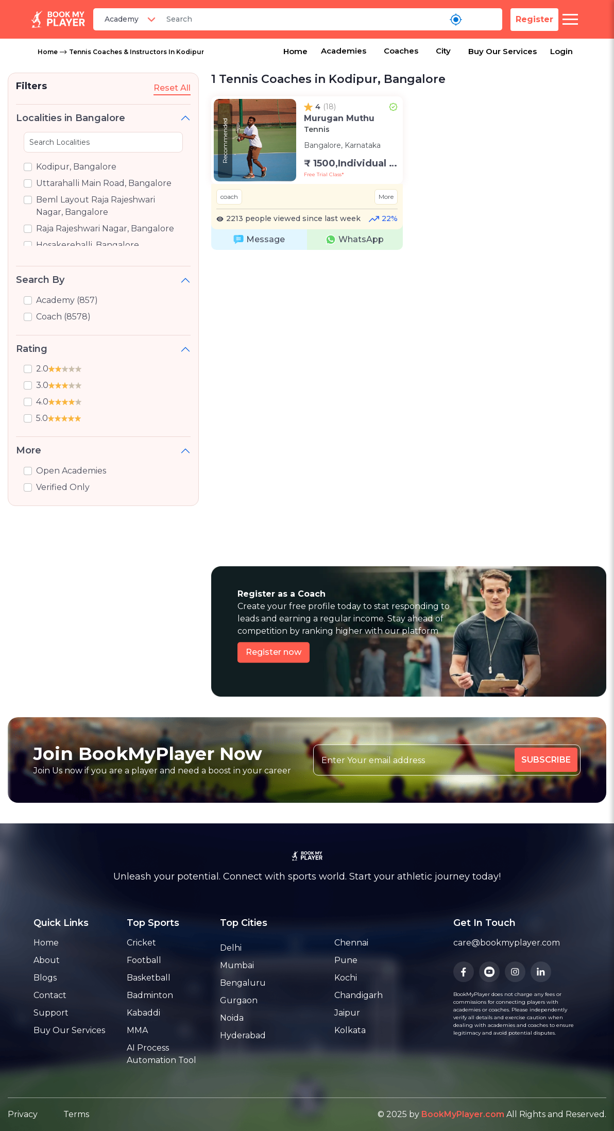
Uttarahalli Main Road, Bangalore (104, 183)
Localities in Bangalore (70, 118)
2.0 (58, 369)
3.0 (58, 385)
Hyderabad (243, 1035)
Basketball (148, 978)
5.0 (58, 418)
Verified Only (63, 487)
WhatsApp (355, 239)
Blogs (45, 978)
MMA (137, 1030)
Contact (49, 995)
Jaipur (347, 1013)
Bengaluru (243, 983)
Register (534, 19)
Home (48, 52)
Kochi (345, 978)
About (46, 960)
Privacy (23, 1114)
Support (51, 1013)
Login (561, 51)
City (443, 51)
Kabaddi (143, 1013)
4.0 (58, 402)
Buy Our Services (502, 51)
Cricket (141, 943)
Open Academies (71, 471)
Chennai (351, 943)
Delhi (231, 948)
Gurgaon (239, 1000)
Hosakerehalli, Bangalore (87, 245)
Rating (31, 349)
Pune (345, 960)
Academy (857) (67, 300)
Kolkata (350, 1030)
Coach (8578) (63, 317)
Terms (76, 1114)
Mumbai (237, 965)
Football (144, 960)
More (28, 450)
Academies (343, 51)
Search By (40, 279)
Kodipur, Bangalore (76, 167)
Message (259, 239)
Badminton (150, 995)
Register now (273, 652)
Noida (232, 1018)
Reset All (172, 88)
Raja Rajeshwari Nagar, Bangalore (105, 228)
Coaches (401, 51)
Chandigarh (358, 995)
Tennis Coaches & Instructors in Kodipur (136, 52)
